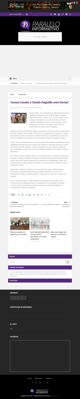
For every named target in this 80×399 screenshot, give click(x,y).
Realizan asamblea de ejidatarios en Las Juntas (18, 233)
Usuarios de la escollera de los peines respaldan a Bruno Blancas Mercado (25, 204)
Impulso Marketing (54, 396)
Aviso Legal (38, 378)
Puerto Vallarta (37, 107)
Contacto (49, 378)
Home (12, 94)
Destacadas (22, 94)
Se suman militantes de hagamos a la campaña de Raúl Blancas (55, 204)
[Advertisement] (40, 60)
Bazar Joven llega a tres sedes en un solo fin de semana (59, 234)
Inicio (30, 378)
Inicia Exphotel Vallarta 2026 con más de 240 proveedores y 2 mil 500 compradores (39, 235)
